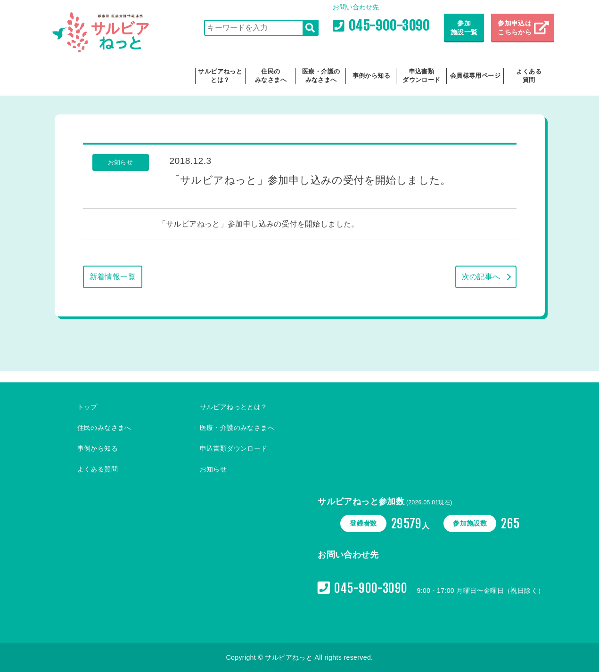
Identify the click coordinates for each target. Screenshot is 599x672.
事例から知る (371, 75)
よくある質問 (529, 75)
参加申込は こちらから (515, 27)
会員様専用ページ (475, 75)
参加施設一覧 (464, 27)
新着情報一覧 (113, 277)
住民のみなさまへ (271, 75)
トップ (87, 407)
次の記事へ (481, 277)
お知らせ (213, 469)
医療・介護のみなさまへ (321, 75)
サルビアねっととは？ (220, 75)
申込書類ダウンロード (421, 75)
